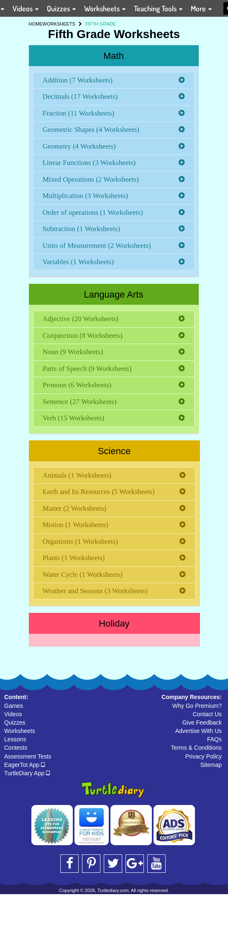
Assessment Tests (27, 756)
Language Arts (113, 294)
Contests (15, 747)
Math (113, 56)
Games (13, 705)
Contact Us (207, 714)
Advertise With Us (198, 731)
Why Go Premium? (197, 705)
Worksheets (19, 731)
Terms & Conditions (196, 747)
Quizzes (15, 722)
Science (114, 451)
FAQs (214, 739)
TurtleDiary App (27, 773)
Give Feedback (202, 722)
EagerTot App (24, 764)
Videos (13, 714)
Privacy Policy (203, 756)
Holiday (114, 623)
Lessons (15, 739)
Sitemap (211, 764)
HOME (36, 23)
